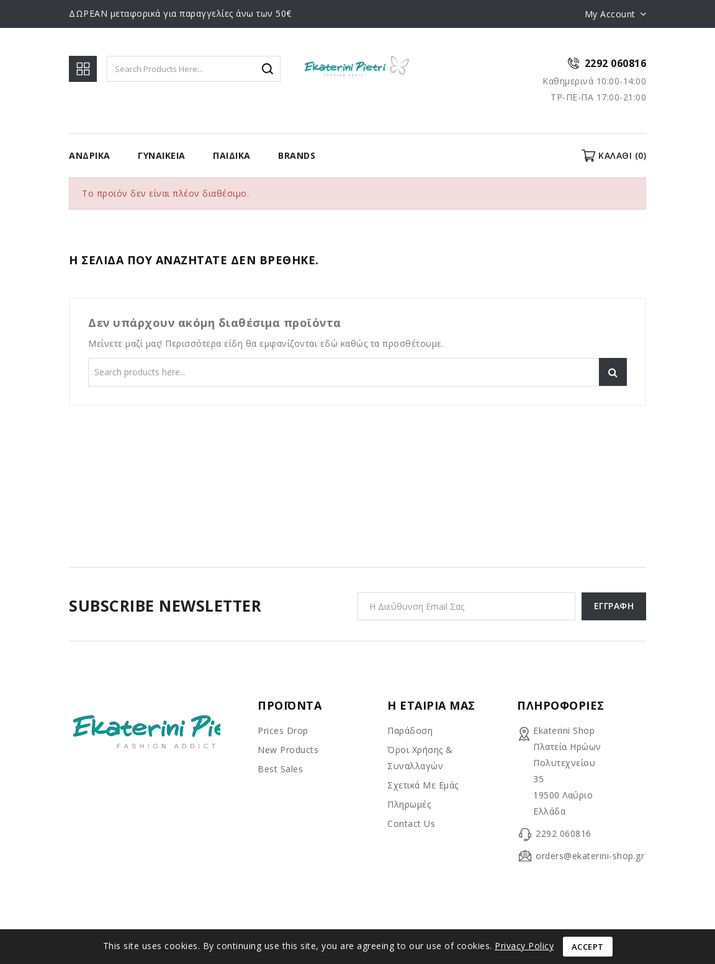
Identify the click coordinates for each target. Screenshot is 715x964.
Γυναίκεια (162, 155)
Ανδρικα (89, 155)
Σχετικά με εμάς (423, 785)
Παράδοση (410, 730)
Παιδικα (232, 155)
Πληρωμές (409, 804)
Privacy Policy (524, 946)
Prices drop (283, 730)
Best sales (280, 769)
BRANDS (296, 155)
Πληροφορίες (561, 705)
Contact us (411, 823)
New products (288, 750)
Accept (588, 946)
